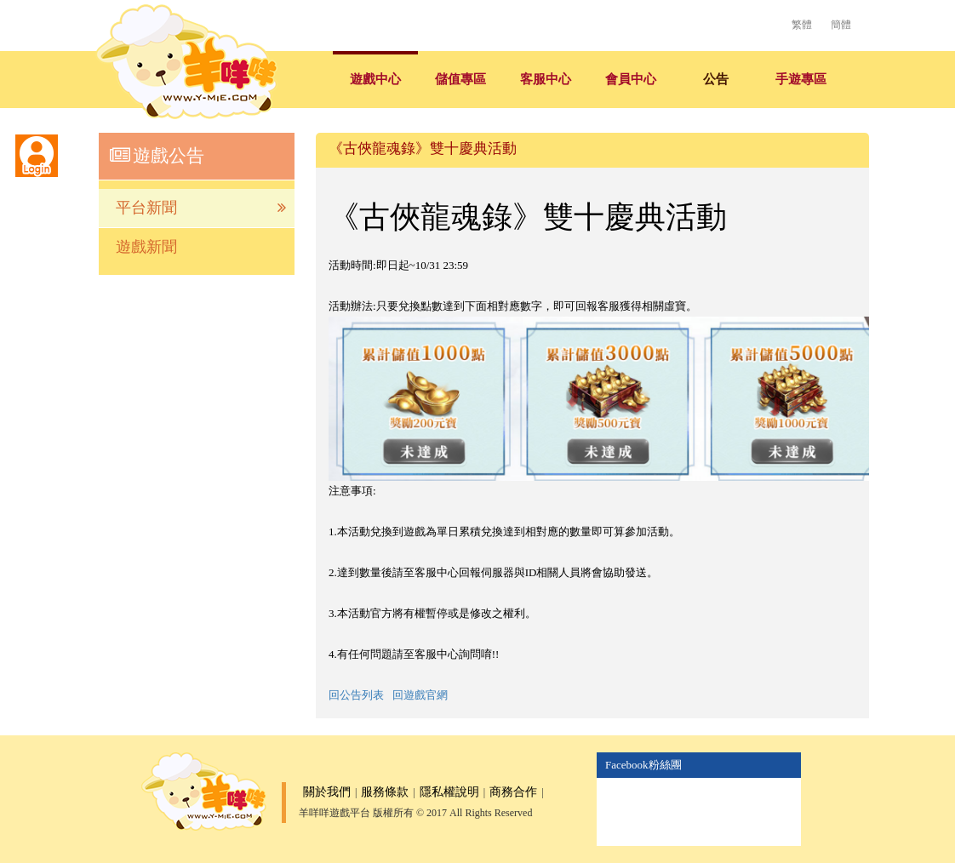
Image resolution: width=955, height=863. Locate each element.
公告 (716, 79)
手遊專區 (800, 79)
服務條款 (385, 792)
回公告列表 (356, 695)
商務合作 (513, 792)
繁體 (802, 25)
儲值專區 (460, 79)
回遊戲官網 (420, 695)
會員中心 (630, 79)
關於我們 (327, 792)
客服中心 (545, 79)
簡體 (841, 25)
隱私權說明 (449, 792)
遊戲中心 (375, 79)
